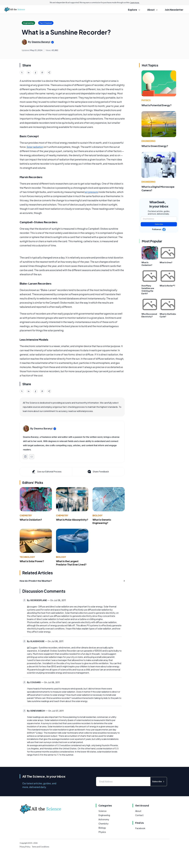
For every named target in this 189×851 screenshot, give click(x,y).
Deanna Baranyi (41, 41)
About (138, 811)
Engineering (148, 141)
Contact (139, 815)
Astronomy (103, 819)
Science (102, 811)
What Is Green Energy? (154, 145)
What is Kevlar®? (167, 285)
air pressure (91, 191)
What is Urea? (166, 262)
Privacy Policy (25, 847)
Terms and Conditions (40, 847)
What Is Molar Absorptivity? (72, 519)
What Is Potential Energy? (156, 105)
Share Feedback (98, 471)
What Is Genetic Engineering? (102, 521)
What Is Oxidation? (31, 519)
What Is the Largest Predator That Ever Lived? (71, 563)
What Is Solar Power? (32, 561)
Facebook (140, 828)
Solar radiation (35, 146)
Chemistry (26, 515)
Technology (27, 557)
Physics (146, 100)
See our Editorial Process (46, 471)
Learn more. (134, 3)
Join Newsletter (174, 9)
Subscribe (159, 224)
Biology (97, 515)
